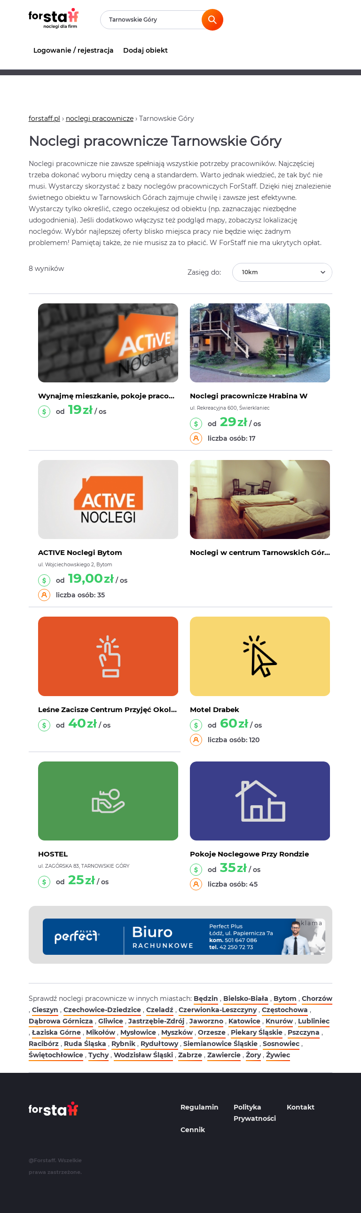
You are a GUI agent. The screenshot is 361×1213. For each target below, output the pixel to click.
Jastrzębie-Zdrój (156, 1021)
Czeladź (159, 1010)
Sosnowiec (281, 1043)
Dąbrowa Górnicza (61, 1021)
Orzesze (212, 1032)
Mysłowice (138, 1032)
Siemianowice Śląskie (220, 1043)
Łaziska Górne (56, 1032)
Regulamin (199, 1107)
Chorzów (317, 998)
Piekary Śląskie (257, 1032)
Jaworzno (206, 1021)
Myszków (177, 1032)
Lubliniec (314, 1021)
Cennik (192, 1130)
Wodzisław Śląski (143, 1055)
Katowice (244, 1021)
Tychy (98, 1055)
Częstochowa (285, 1010)
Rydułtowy (159, 1043)
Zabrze (190, 1055)
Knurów (279, 1021)
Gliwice (110, 1021)
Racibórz (44, 1043)
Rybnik (123, 1043)
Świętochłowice (56, 1055)
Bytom (285, 998)
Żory (253, 1055)
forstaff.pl (44, 118)
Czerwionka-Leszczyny (218, 1010)
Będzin (206, 998)
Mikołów (100, 1032)
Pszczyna (304, 1032)
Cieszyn (45, 1010)
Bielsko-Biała (245, 998)
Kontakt (300, 1107)
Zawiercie (224, 1055)
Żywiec (278, 1055)
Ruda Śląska (85, 1043)
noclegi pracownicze (99, 118)
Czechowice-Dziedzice (102, 1010)
